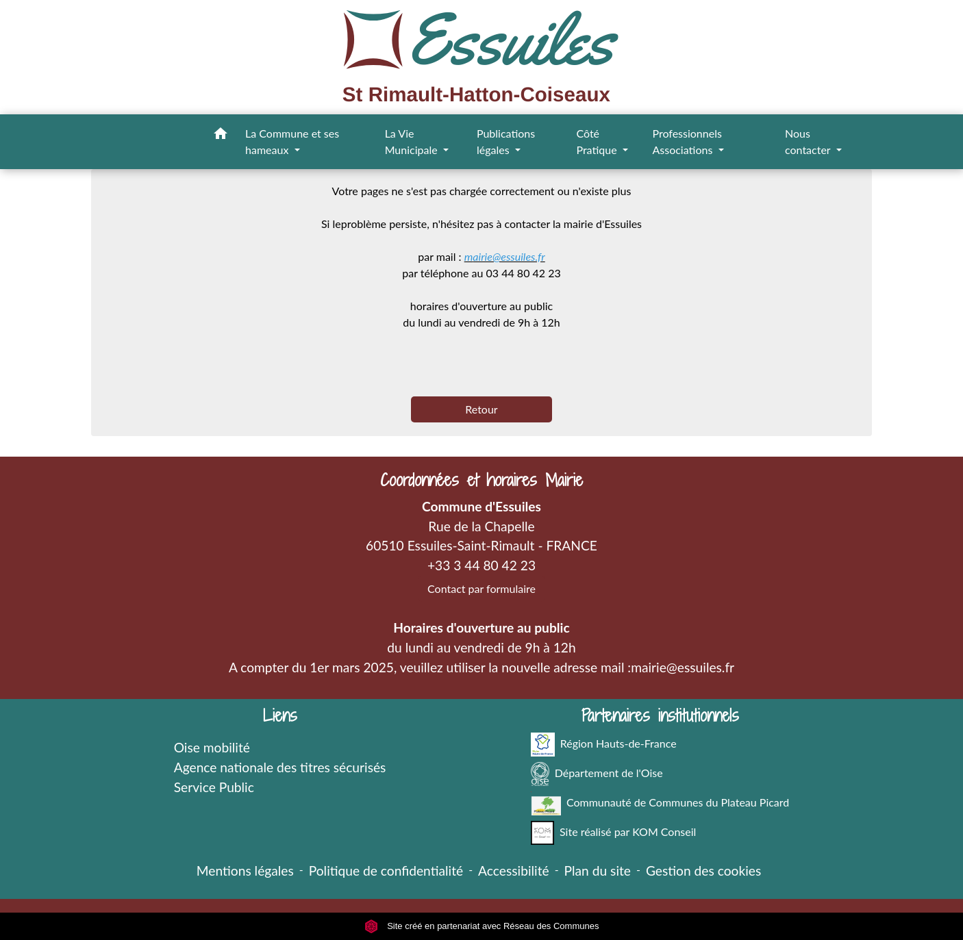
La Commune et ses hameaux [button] (292, 141)
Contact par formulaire (481, 588)
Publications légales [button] (506, 141)
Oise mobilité (212, 747)
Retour (481, 409)
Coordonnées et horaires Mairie (481, 480)
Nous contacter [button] (809, 141)
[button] (220, 135)
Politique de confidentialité (386, 870)
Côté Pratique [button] (597, 141)
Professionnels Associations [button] (686, 141)
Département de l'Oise (597, 774)
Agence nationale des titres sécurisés (280, 767)
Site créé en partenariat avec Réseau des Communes (481, 926)
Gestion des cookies (703, 870)
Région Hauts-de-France (604, 745)
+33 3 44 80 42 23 (481, 565)
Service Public (214, 787)
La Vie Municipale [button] (412, 141)
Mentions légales (245, 870)
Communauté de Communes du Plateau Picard (660, 803)
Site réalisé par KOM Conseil (614, 833)
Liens (280, 716)
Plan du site (597, 870)
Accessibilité (513, 870)
